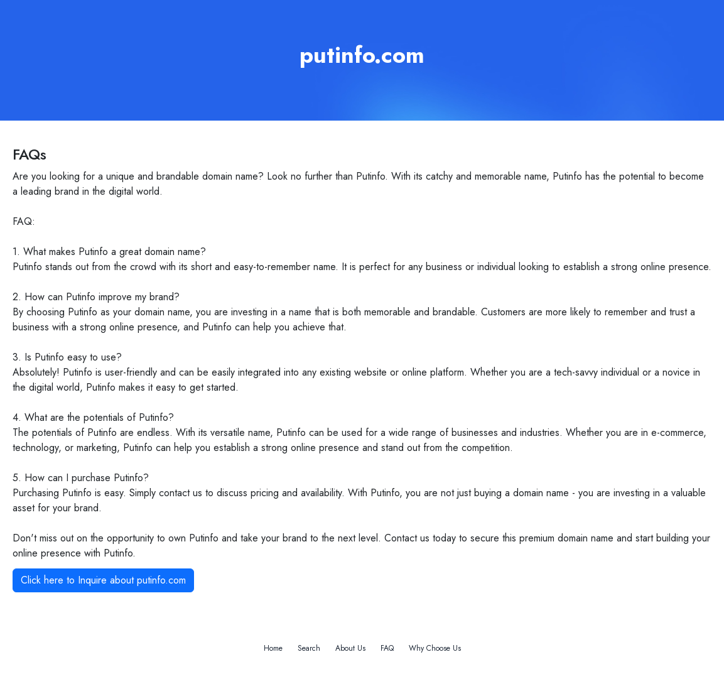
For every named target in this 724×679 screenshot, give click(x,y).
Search (309, 648)
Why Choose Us (435, 648)
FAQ (387, 648)
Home (273, 648)
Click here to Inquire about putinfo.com (103, 580)
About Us (350, 648)
